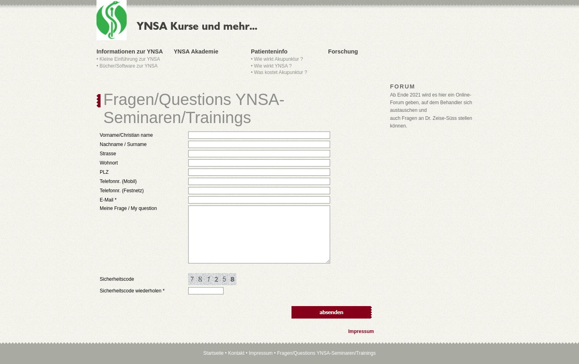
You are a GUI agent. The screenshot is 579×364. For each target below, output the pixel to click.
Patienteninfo (269, 51)
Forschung (343, 51)
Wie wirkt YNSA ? (273, 66)
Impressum (361, 331)
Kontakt (236, 353)
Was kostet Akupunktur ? (280, 72)
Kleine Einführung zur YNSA (130, 59)
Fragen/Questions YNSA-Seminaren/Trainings (326, 353)
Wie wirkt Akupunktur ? (278, 59)
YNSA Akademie (196, 51)
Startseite (213, 353)
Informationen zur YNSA (129, 51)
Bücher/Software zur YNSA (129, 66)
